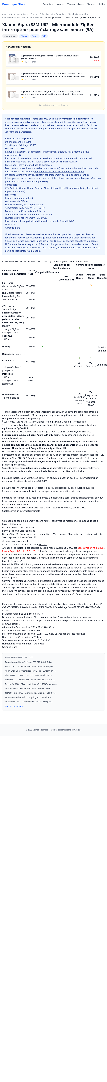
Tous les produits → (14, 706)
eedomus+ (10, 201)
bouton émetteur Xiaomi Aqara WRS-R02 (27, 481)
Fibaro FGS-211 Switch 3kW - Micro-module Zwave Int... (30, 679)
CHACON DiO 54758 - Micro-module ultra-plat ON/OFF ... (30, 693)
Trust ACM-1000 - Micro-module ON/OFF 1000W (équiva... (31, 684)
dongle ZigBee (24, 197)
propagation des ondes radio (51, 620)
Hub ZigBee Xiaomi (12, 292)
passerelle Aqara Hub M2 (62, 221)
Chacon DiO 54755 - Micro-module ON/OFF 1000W (28, 688)
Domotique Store (14, 4)
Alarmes (60, 4)
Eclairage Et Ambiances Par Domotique (48, 14)
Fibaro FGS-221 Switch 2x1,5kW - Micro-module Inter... (29, 675)
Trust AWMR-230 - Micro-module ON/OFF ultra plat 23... (30, 701)
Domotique (48, 4)
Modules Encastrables (78, 14)
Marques (91, 4)
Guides (101, 4)
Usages (26, 14)
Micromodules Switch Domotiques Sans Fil (22, 17)
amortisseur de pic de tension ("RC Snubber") (33, 247)
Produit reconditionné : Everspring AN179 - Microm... (29, 697)
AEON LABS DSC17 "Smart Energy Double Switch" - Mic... (30, 671)
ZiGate (24, 201)
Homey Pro (21, 204)
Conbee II (9, 360)
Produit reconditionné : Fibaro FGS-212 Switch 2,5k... (28, 662)
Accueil (5, 14)
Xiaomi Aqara (10, 36)
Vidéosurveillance (75, 4)
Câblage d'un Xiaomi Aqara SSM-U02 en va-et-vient (74, 604)
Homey (8, 204)
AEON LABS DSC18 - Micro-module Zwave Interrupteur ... (30, 666)
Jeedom (9, 197)
